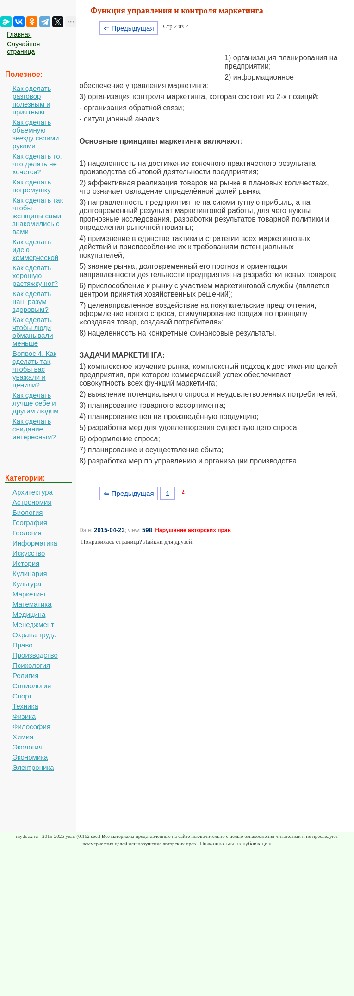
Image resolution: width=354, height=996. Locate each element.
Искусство (28, 553)
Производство (35, 655)
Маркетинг (29, 594)
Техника (25, 706)
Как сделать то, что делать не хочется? (37, 164)
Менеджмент (33, 624)
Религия (25, 675)
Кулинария (29, 573)
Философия (31, 726)
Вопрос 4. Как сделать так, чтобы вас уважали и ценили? (34, 369)
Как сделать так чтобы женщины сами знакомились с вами (37, 215)
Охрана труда (34, 635)
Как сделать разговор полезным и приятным (31, 100)
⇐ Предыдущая (129, 28)
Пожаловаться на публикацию (235, 843)
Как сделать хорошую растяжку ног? (35, 275)
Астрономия (32, 502)
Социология (31, 686)
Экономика (30, 757)
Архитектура (32, 492)
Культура (26, 584)
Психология (31, 665)
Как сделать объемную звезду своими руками (35, 134)
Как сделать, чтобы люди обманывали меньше (32, 331)
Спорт (22, 696)
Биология (27, 512)
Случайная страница (23, 47)
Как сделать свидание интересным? (34, 429)
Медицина (28, 614)
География (29, 523)
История (25, 563)
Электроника (33, 767)
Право (22, 645)
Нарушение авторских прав (192, 530)
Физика (24, 716)
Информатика (34, 543)
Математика (32, 604)
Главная (19, 34)
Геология (27, 533)
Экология (27, 747)
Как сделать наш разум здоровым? (31, 301)
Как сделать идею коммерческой (35, 249)
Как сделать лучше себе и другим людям (35, 403)
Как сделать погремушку (31, 186)
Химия (22, 737)
